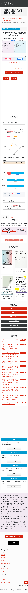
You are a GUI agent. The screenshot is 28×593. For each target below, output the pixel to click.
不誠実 (17, 46)
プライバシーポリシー (6, 582)
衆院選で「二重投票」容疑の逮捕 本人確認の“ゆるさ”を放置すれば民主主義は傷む (10, 374)
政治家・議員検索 (14, 321)
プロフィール (14, 308)
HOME (2, 552)
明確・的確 (7, 43)
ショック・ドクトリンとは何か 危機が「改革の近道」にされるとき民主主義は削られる (10, 368)
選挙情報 (15, 487)
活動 (14, 78)
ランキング (15, 461)
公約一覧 (14, 313)
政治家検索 (4, 558)
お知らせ (3, 576)
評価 (6, 78)
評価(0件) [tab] (12, 217)
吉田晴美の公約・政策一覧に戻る (14, 72)
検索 (16, 448)
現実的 (6, 45)
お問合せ (3, 579)
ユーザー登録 (4, 568)
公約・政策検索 (14, 325)
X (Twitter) (13, 543)
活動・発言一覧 (14, 317)
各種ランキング (14, 329)
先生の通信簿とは (5, 563)
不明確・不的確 (20, 43)
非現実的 (18, 45)
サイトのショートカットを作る (14, 536)
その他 (6, 48)
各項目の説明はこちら (14, 62)
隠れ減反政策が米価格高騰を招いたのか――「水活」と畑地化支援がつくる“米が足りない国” (10, 397)
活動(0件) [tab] (5, 217)
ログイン (13, 231)
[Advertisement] (14, 99)
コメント (4, 51)
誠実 (5, 46)
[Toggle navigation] (25, 3)
